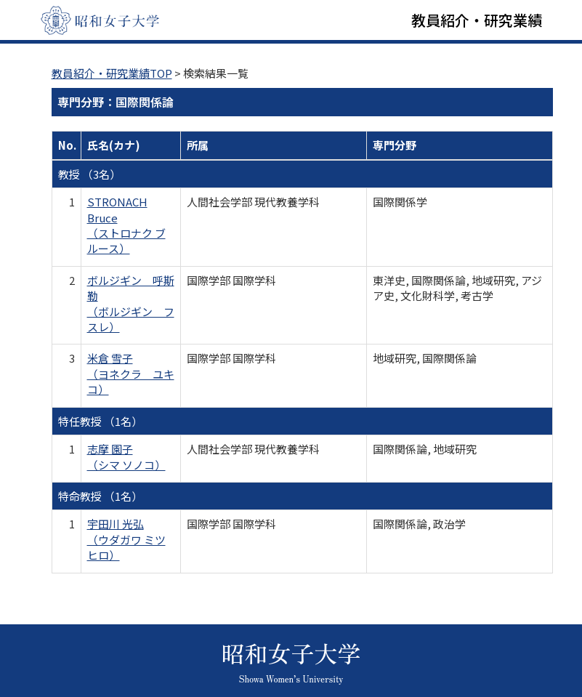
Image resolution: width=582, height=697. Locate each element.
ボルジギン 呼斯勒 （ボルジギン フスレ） (130, 303)
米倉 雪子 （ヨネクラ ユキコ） (130, 373)
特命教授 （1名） (100, 496)
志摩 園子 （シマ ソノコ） (126, 456)
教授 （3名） (89, 174)
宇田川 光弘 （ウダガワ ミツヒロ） (126, 539)
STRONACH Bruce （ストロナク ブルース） (126, 225)
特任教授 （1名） (100, 421)
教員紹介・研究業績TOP (112, 73)
